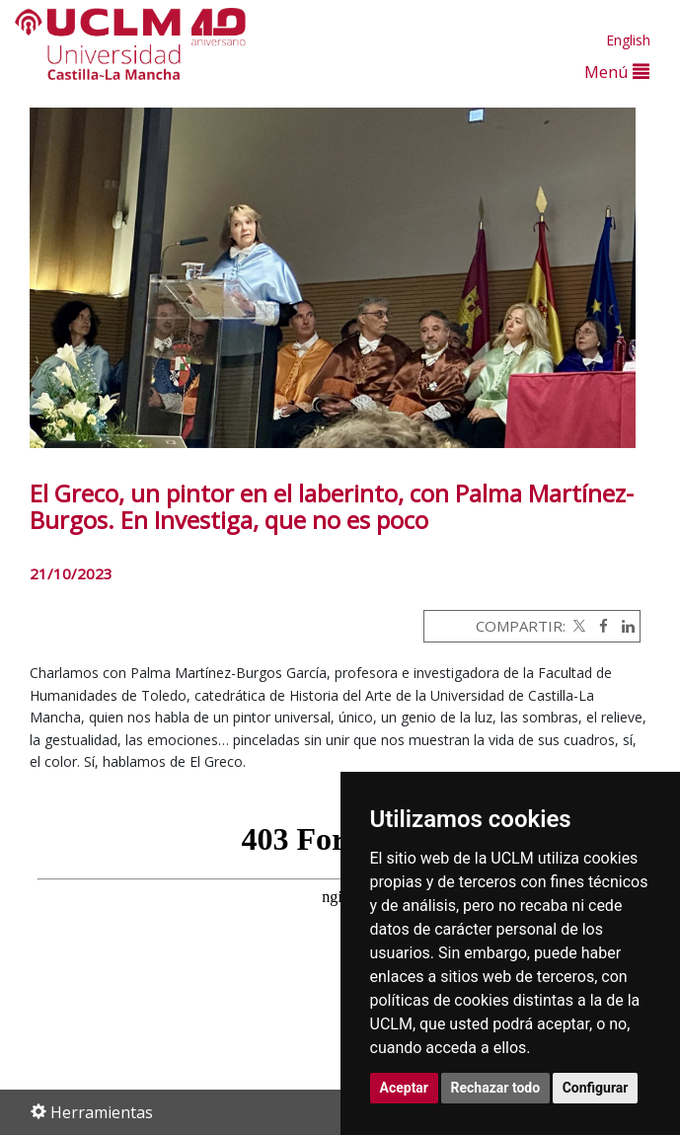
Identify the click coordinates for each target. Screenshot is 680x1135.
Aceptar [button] (404, 1088)
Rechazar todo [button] (496, 1088)
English (628, 40)
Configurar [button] (596, 1088)
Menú (616, 71)
